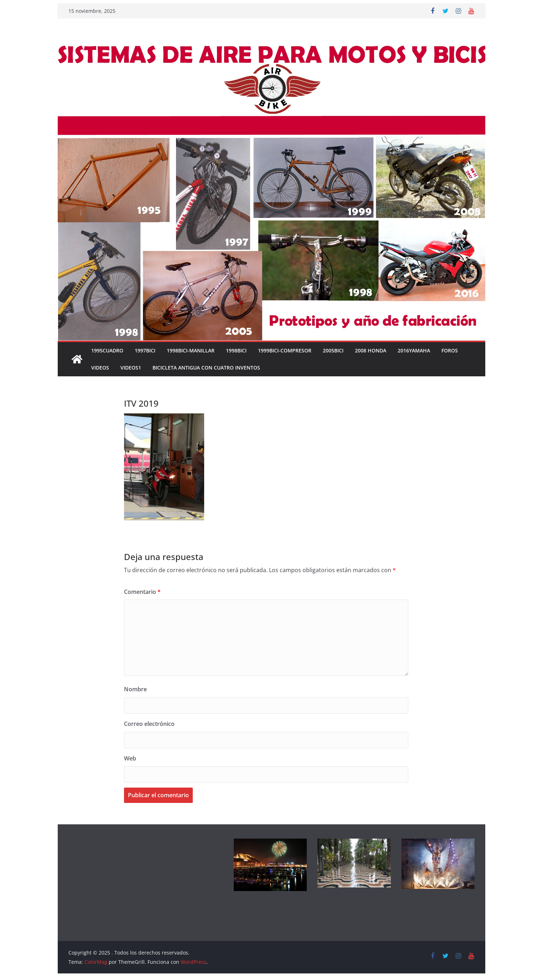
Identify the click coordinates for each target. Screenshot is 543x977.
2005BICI (333, 350)
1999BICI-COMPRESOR (284, 350)
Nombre (135, 689)
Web (130, 758)
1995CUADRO (107, 350)
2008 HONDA (370, 350)
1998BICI (236, 350)
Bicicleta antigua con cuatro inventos (206, 367)
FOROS (449, 350)
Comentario (142, 592)
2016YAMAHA (414, 350)
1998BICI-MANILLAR (190, 350)
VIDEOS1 (130, 367)
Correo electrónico (149, 724)
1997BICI (145, 350)
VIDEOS (100, 367)
